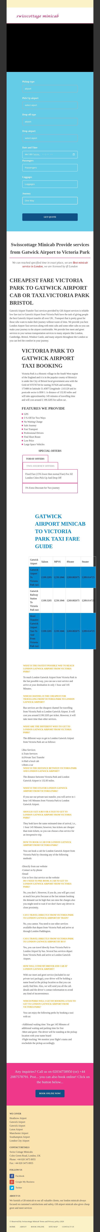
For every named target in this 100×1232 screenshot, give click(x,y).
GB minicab (28, 1200)
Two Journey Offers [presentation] (40, 466)
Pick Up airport (30, 98)
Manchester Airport (19, 1133)
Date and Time (29, 147)
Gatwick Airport (17, 1122)
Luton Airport (16, 1129)
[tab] (35, 458)
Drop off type (29, 114)
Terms (42, 1221)
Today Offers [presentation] (35, 458)
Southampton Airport (20, 1137)
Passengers (28, 160)
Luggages (27, 177)
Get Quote (50, 217)
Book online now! (50, 1093)
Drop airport (28, 131)
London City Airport (19, 1140)
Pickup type (28, 81)
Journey (26, 193)
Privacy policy (53, 1221)
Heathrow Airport (18, 1118)
